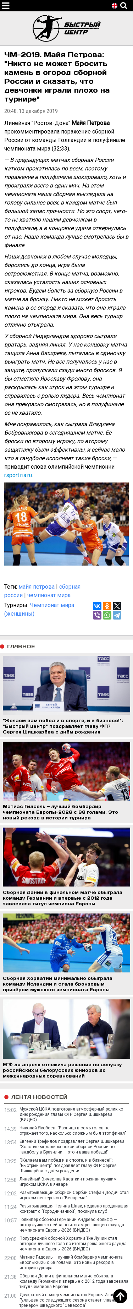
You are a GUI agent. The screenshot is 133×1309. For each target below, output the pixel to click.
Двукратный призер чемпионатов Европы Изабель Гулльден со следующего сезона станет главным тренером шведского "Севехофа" (71, 1300)
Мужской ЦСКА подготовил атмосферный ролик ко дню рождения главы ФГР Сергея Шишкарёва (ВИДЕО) (71, 1114)
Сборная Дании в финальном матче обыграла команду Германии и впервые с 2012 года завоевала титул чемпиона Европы (74, 1281)
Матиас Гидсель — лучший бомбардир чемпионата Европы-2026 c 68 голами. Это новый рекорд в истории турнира (71, 1262)
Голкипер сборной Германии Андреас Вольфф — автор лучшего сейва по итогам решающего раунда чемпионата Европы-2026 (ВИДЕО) (72, 1225)
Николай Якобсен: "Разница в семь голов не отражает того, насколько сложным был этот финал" (73, 1130)
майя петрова (36, 586)
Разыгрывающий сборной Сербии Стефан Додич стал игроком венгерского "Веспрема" (74, 1195)
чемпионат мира (49, 595)
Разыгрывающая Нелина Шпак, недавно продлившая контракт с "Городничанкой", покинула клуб (74, 1209)
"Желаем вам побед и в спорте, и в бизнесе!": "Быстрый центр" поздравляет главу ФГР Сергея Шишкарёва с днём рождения (68, 1165)
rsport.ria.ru (18, 475)
